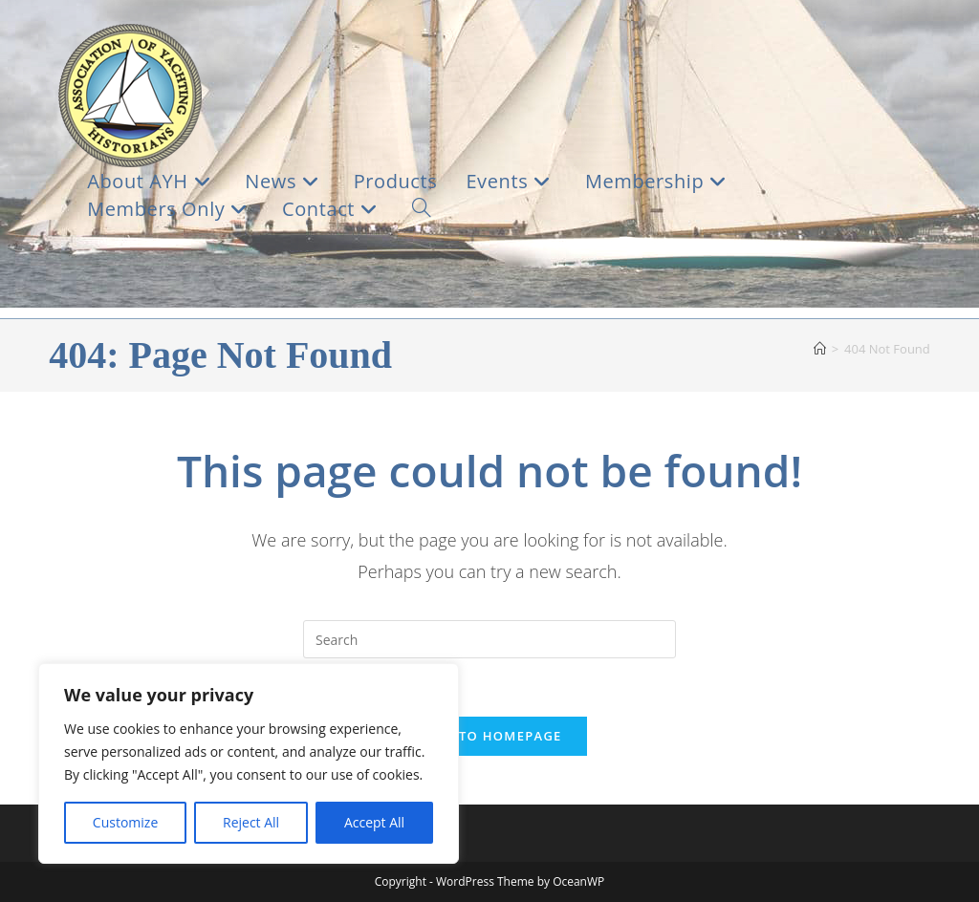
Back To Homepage (489, 735)
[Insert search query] (489, 639)
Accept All (374, 822)
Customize (125, 822)
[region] (248, 763)
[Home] (820, 348)
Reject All (251, 822)
